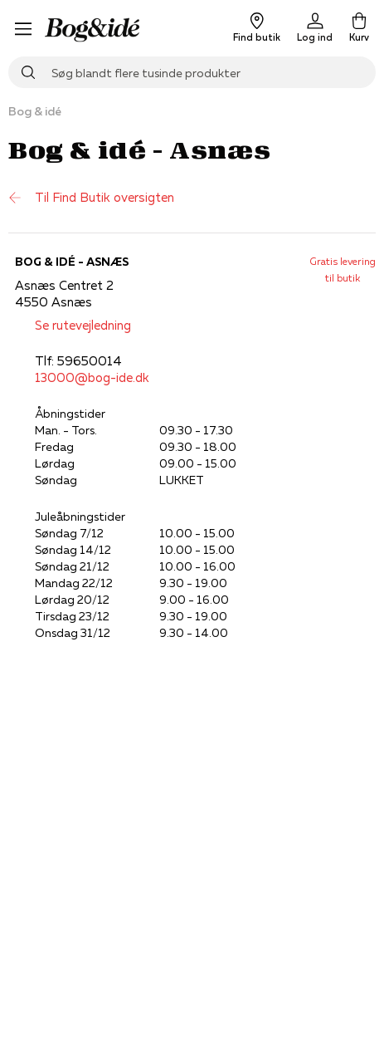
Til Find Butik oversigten (91, 197)
